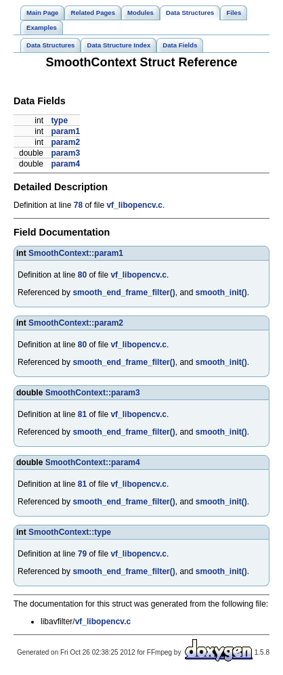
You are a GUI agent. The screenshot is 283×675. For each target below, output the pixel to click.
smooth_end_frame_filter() (123, 292)
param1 (65, 131)
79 (82, 554)
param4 (65, 164)
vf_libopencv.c (134, 205)
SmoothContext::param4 (92, 462)
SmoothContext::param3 (92, 392)
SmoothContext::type (69, 532)
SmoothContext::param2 (75, 323)
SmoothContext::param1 (75, 253)
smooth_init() (221, 292)
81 (82, 414)
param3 (65, 153)
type (59, 120)
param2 (65, 142)
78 (78, 205)
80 (82, 275)
